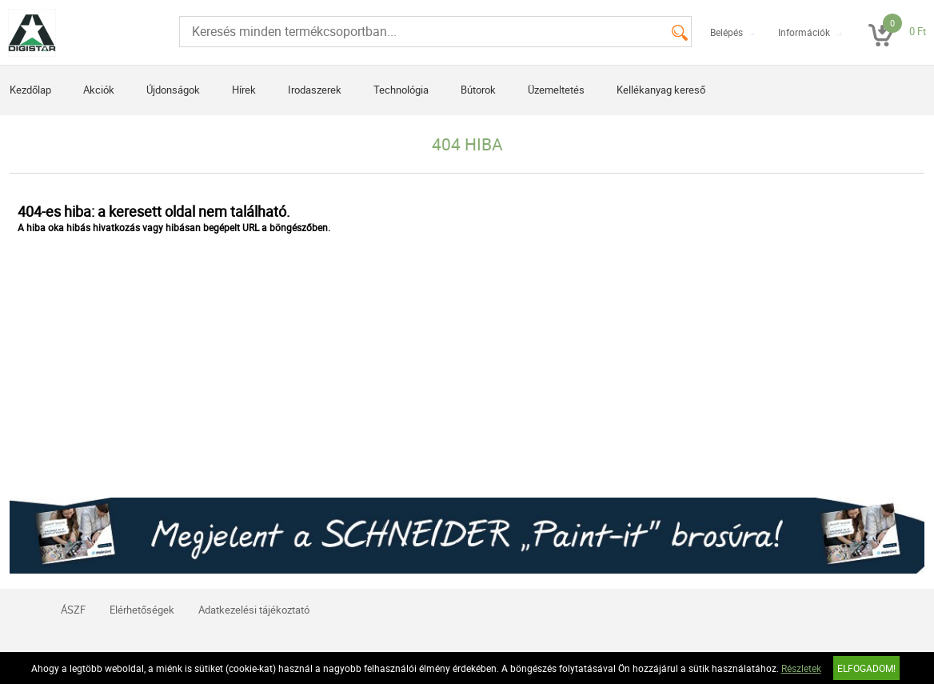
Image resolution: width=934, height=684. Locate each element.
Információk (804, 32)
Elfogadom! (866, 668)
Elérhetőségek (142, 609)
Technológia (401, 89)
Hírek (244, 89)
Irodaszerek (314, 89)
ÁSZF (73, 609)
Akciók (98, 89)
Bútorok (478, 89)
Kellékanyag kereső (661, 89)
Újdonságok (173, 89)
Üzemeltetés (556, 89)
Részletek (801, 668)
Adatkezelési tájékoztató (253, 609)
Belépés (726, 32)
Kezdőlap (30, 89)
